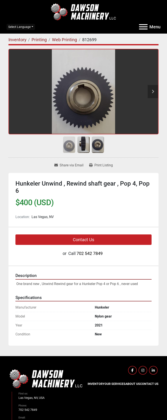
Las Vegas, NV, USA (31, 398)
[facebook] (132, 370)
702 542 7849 (90, 253)
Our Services (115, 384)
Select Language (19, 27)
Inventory (96, 384)
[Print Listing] (101, 165)
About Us (132, 384)
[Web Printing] (64, 39)
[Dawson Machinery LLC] (46, 378)
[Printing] (39, 39)
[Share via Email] (69, 165)
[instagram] (143, 370)
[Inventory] (17, 39)
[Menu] (143, 26)
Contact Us (83, 239)
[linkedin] (153, 370)
